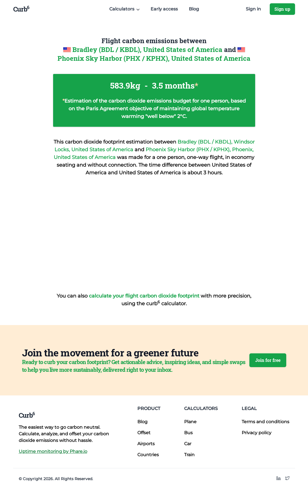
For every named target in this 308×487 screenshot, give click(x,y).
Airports (146, 443)
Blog (194, 9)
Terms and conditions (265, 421)
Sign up (282, 9)
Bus (188, 432)
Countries (148, 454)
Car (187, 443)
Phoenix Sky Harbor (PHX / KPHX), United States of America (154, 58)
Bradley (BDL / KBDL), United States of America (148, 49)
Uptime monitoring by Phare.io (53, 451)
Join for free (267, 360)
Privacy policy (256, 432)
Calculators (201, 408)
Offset (144, 432)
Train (189, 454)
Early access (164, 9)
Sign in (253, 9)
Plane (190, 421)
